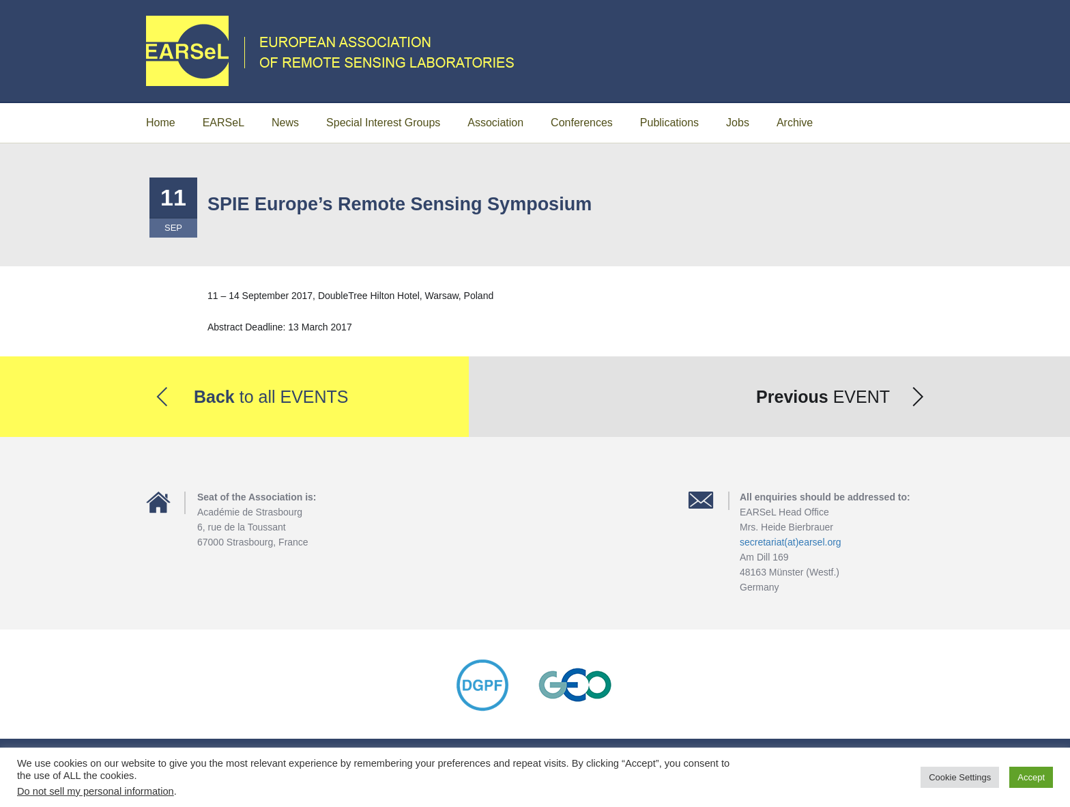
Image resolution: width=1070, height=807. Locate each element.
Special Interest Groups (383, 122)
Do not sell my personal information (95, 791)
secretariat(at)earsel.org (790, 542)
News (285, 122)
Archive (795, 122)
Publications (669, 122)
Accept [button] (1031, 777)
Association (495, 122)
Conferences (582, 122)
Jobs (737, 122)
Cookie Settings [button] (960, 777)
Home (160, 122)
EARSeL (223, 122)
